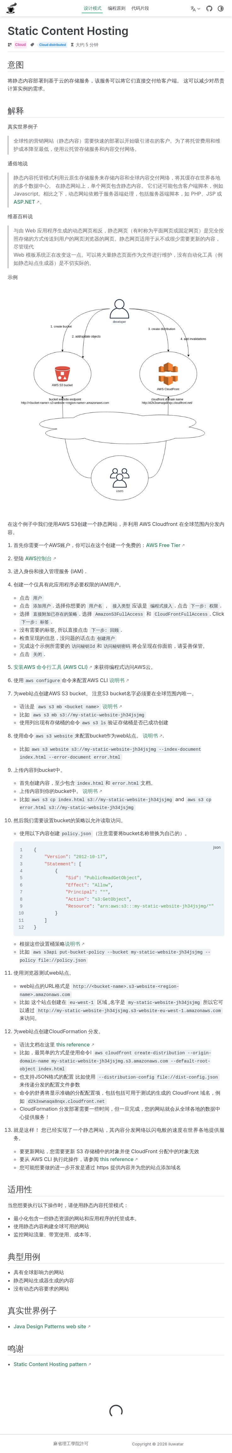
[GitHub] (209, 8)
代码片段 (140, 8)
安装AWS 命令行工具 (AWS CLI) (51, 667)
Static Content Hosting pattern (50, 1364)
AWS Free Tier (163, 545)
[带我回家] (13, 8)
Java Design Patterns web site (50, 1326)
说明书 (117, 680)
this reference (73, 1044)
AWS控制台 (38, 558)
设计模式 (93, 8)
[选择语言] (196, 8)
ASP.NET (24, 202)
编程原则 (116, 8)
